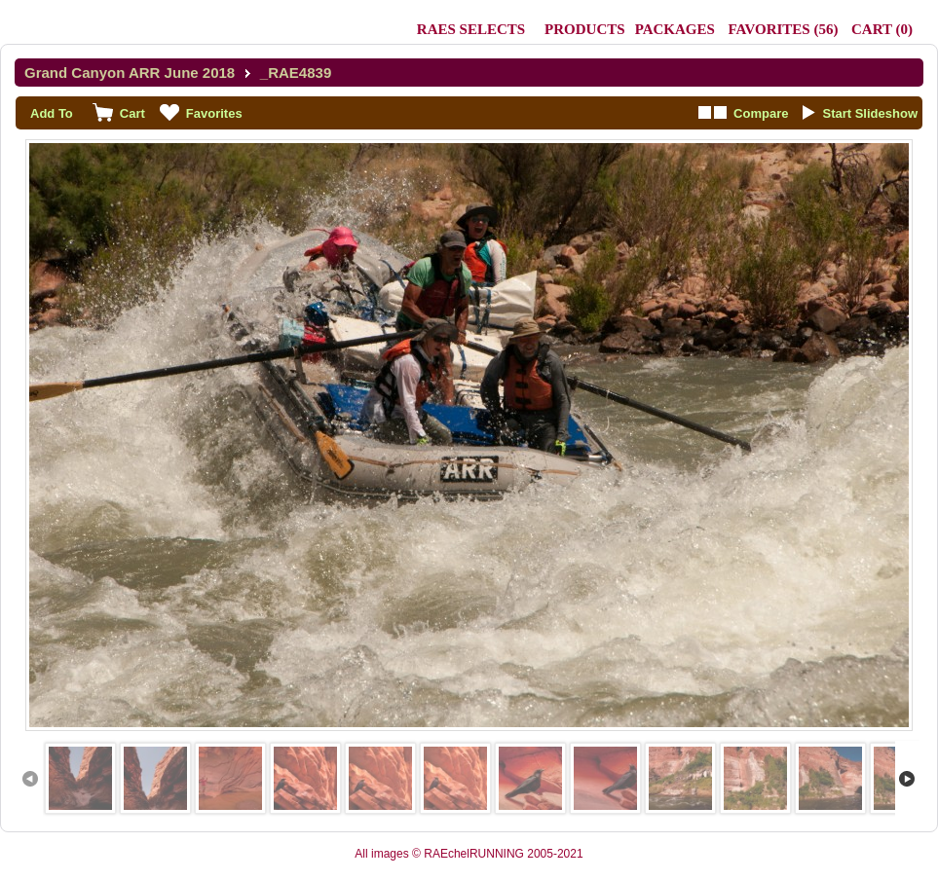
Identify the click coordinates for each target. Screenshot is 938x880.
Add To (51, 113)
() (783, 29)
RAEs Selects (471, 29)
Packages (675, 29)
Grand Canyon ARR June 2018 (129, 72)
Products (584, 29)
